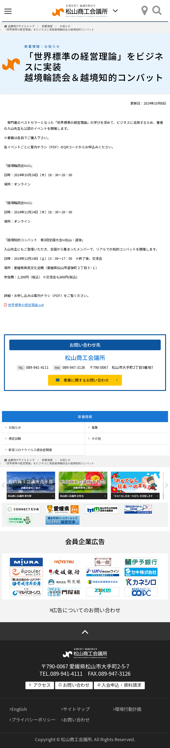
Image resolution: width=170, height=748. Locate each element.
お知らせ (65, 26)
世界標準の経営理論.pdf (26, 304)
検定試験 (15, 438)
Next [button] (166, 485)
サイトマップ (76, 709)
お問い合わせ (76, 719)
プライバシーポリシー (33, 719)
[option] (33, 485)
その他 (96, 438)
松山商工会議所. (77, 739)
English (19, 709)
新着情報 (47, 26)
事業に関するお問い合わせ (86, 380)
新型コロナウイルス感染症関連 (30, 450)
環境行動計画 (128, 709)
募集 (95, 427)
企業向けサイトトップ (21, 26)
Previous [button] (3, 485)
